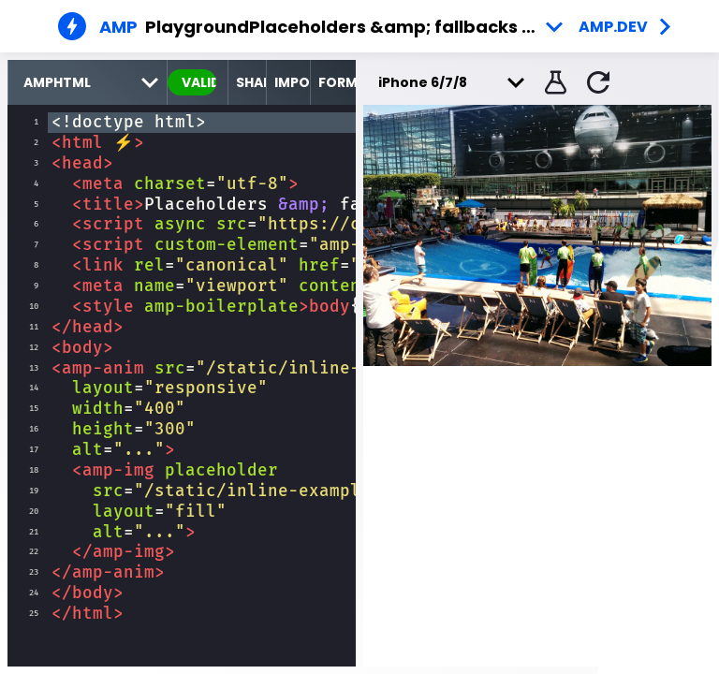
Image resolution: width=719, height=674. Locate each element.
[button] (553, 82)
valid (199, 82)
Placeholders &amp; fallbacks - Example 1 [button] (410, 26)
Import (292, 82)
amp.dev (613, 26)
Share (251, 82)
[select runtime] (87, 82)
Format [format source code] (337, 82)
